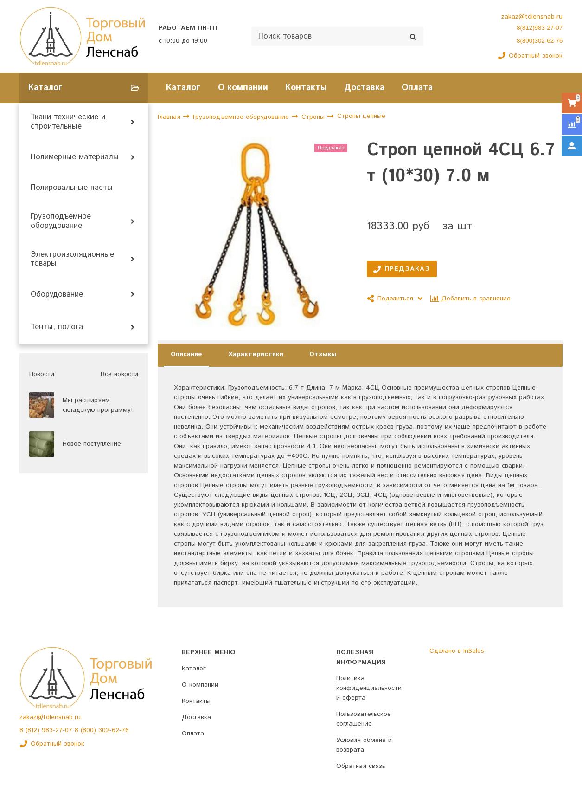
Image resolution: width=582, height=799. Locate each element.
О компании (243, 87)
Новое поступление (92, 443)
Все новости (119, 374)
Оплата (417, 87)
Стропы (314, 117)
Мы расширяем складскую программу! (98, 405)
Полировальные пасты (72, 188)
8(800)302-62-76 (540, 40)
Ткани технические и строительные (68, 122)
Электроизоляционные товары (72, 259)
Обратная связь (360, 766)
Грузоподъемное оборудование (61, 221)
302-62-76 (113, 730)
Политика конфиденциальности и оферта (369, 688)
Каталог (183, 87)
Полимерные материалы (75, 157)
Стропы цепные (361, 116)
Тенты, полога (57, 327)
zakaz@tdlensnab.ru (532, 16)
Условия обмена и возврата (364, 744)
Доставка (364, 87)
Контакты (306, 87)
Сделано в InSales (456, 651)
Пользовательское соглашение (363, 718)
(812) (34, 730)
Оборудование (57, 294)
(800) (89, 730)
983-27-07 (58, 730)
